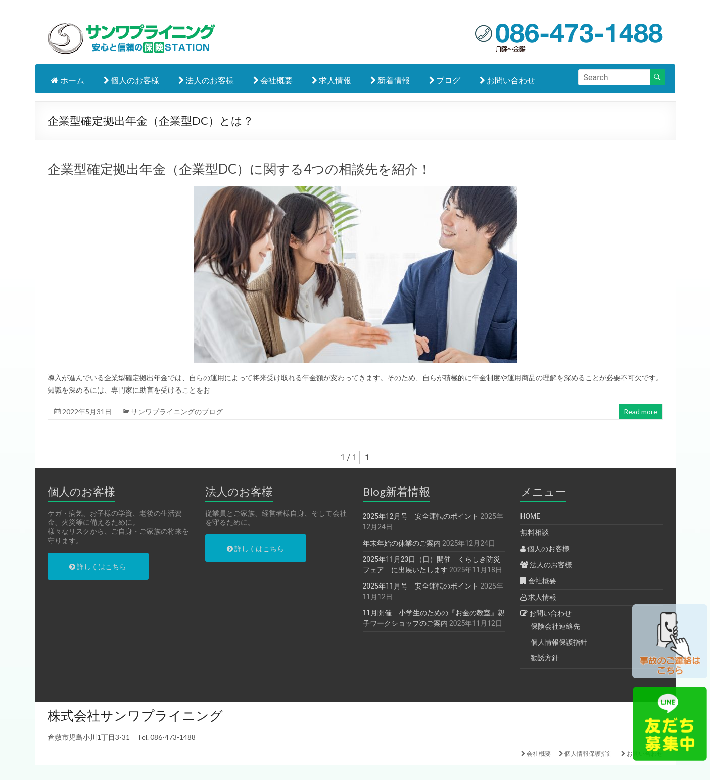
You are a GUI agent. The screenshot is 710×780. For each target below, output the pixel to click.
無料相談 (534, 532)
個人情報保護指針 (559, 642)
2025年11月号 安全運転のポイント (421, 586)
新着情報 (390, 80)
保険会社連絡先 (555, 626)
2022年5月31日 (87, 411)
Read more (640, 411)
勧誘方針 (545, 658)
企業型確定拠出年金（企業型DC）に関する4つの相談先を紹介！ (239, 169)
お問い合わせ (507, 80)
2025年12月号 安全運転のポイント (421, 516)
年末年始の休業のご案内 (402, 543)
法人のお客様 (206, 80)
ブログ (444, 80)
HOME (530, 516)
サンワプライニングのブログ (177, 411)
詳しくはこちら (97, 567)
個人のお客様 (131, 80)
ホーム (67, 80)
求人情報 (331, 80)
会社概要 (273, 80)
